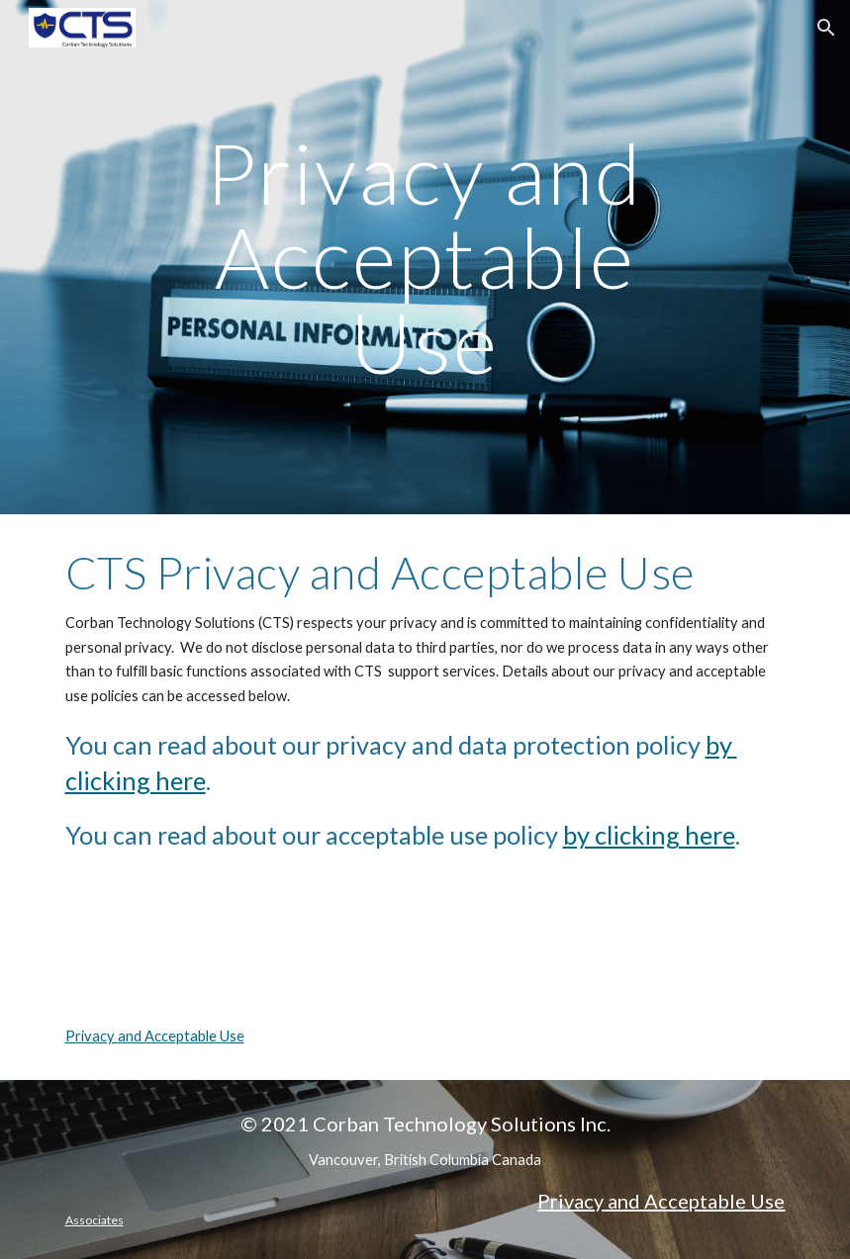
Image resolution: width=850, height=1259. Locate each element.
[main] (425, 257)
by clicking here (649, 835)
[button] (826, 27)
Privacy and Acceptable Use (154, 1036)
